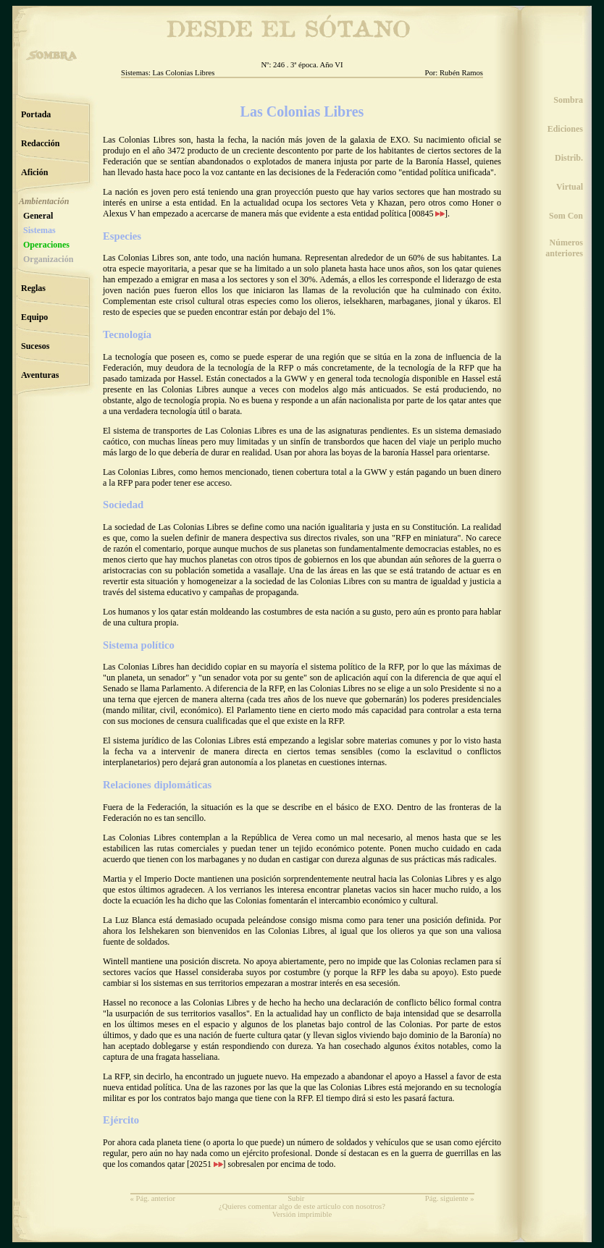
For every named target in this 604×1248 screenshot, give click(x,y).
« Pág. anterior (152, 1198)
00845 (428, 213)
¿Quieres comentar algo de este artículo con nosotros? (302, 1206)
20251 (206, 1164)
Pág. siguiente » (449, 1198)
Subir (296, 1198)
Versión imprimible (302, 1214)
